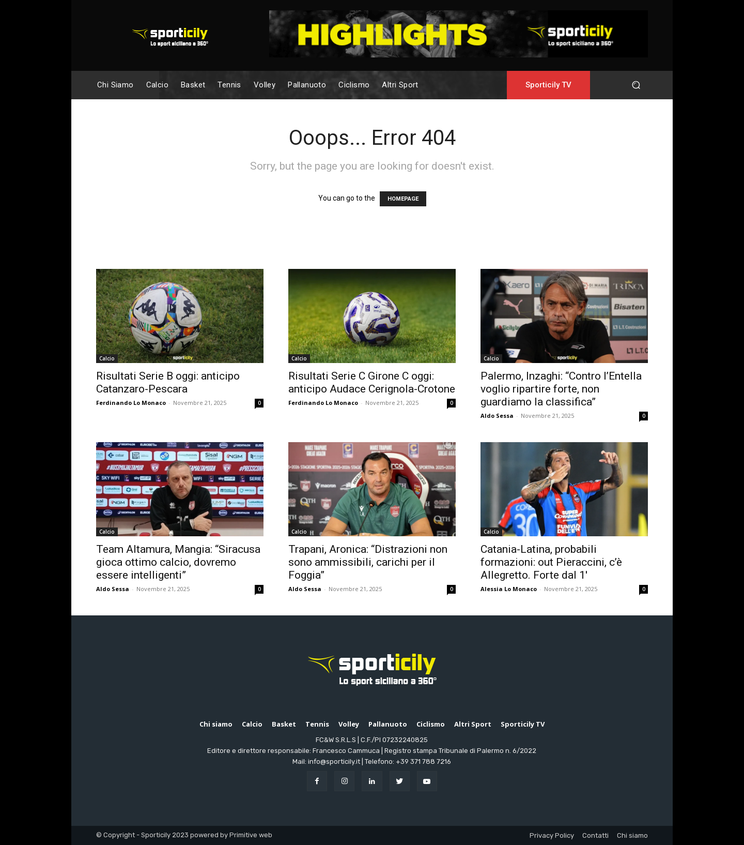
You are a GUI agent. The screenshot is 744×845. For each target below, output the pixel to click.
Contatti (595, 835)
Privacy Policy (552, 835)
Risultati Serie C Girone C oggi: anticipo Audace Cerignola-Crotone (371, 382)
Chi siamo (632, 835)
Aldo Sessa (497, 415)
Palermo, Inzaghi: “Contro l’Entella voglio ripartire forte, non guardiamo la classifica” (561, 389)
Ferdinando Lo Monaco (131, 402)
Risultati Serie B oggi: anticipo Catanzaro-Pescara (168, 382)
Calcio (107, 358)
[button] (636, 85)
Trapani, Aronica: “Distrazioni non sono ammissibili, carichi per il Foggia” (367, 562)
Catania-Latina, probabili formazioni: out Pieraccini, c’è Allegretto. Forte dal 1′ (551, 562)
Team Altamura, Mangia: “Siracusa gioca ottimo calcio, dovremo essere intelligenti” (178, 562)
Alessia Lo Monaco (509, 589)
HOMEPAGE (403, 198)
